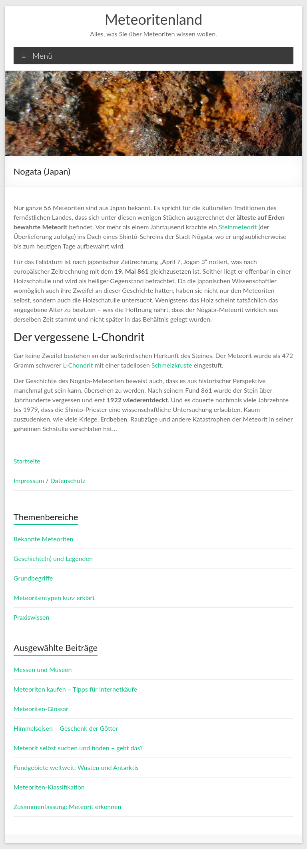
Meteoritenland (153, 19)
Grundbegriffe (33, 578)
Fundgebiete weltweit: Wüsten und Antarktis (76, 767)
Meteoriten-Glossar (41, 708)
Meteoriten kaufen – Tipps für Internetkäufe (75, 689)
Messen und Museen (43, 669)
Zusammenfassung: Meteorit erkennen (68, 806)
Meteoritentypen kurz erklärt (54, 597)
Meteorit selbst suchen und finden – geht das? (78, 748)
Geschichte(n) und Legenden (53, 558)
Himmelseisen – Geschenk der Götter (66, 728)
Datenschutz (68, 480)
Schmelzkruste (172, 365)
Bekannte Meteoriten (44, 539)
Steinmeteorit (238, 227)
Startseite (27, 461)
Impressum (30, 480)
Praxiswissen (31, 617)
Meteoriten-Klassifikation (49, 787)
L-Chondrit (78, 365)
